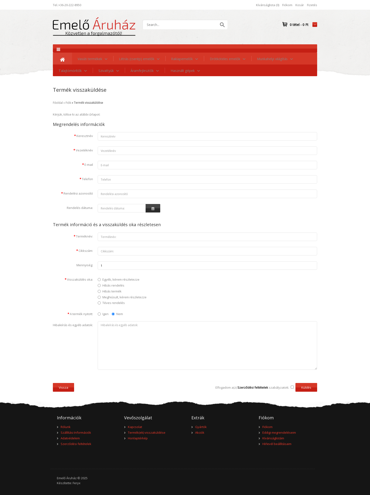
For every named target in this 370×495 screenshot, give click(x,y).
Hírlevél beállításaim (276, 444)
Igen (103, 314)
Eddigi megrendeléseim (279, 432)
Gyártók (201, 427)
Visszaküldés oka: (80, 279)
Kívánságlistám (273, 438)
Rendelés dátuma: (80, 208)
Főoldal (58, 103)
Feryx (76, 483)
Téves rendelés (113, 303)
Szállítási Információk (76, 432)
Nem (117, 314)
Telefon (87, 179)
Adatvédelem (70, 438)
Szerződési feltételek (76, 444)
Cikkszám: (86, 251)
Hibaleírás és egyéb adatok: (73, 325)
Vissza (63, 387)
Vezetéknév (84, 150)
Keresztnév (84, 136)
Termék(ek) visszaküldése (146, 432)
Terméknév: (84, 236)
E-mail (88, 164)
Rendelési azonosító (78, 193)
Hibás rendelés (113, 285)
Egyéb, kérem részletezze (120, 279)
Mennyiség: (84, 265)
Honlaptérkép (138, 438)
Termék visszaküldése (88, 103)
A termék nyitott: (81, 314)
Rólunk (66, 427)
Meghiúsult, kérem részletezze (124, 297)
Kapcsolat (135, 427)
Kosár (299, 5)
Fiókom (287, 5)
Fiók (68, 103)
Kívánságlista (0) (267, 5)
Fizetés (312, 5)
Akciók (199, 432)
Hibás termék (112, 291)
